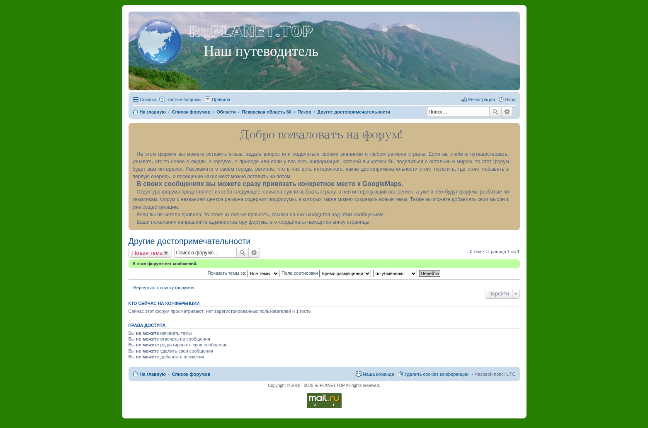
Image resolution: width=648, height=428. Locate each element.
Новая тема (147, 252)
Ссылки (148, 99)
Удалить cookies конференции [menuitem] (437, 374)
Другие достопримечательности (190, 241)
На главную (153, 374)
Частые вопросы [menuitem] (183, 99)
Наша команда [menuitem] (378, 374)
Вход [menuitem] (510, 99)
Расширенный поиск (507, 112)
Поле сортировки (326, 273)
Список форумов (191, 374)
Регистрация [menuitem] (481, 99)
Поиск (495, 112)
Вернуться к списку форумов (163, 287)
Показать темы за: (244, 273)
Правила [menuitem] (221, 99)
